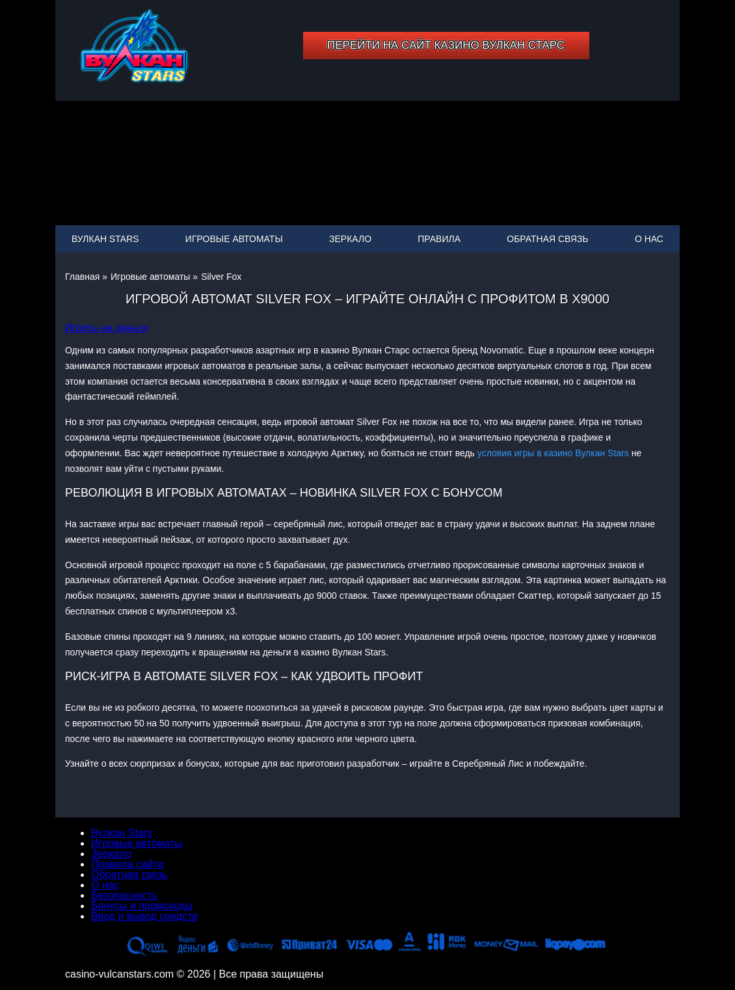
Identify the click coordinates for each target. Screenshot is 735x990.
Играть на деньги (106, 327)
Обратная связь (547, 239)
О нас (649, 239)
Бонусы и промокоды (142, 905)
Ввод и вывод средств (144, 916)
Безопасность (124, 895)
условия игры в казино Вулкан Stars (553, 453)
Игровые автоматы (234, 239)
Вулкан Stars (105, 239)
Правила (439, 239)
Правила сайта (127, 864)
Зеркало (350, 239)
